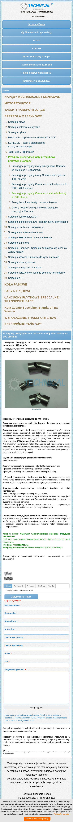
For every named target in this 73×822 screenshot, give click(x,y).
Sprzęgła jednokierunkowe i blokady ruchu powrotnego (38, 221)
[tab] (8, 586)
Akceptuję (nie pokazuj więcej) (37, 819)
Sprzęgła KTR (16, 278)
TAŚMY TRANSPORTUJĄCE (24, 109)
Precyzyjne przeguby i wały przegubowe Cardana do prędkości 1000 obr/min (39, 168)
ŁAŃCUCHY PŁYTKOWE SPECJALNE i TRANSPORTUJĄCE (32, 299)
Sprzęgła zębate (17, 132)
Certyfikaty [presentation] (41, 586)
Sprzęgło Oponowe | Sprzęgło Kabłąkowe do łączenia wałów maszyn (37, 250)
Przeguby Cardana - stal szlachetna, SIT (19, 590)
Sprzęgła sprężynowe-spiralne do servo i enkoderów (36, 272)
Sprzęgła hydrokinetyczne (22, 216)
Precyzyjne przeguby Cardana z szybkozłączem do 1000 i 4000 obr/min (39, 186)
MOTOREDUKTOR (17, 103)
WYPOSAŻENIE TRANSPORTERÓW (30, 318)
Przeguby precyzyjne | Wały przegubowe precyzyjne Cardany (31, 159)
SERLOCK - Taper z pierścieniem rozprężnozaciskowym (26, 144)
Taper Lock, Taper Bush (21, 151)
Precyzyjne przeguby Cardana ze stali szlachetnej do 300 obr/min (39, 195)
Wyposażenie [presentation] (19, 586)
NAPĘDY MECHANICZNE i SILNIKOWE (32, 97)
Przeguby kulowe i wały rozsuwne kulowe (34, 202)
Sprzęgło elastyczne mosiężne (24, 267)
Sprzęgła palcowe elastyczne (24, 127)
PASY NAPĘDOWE (17, 291)
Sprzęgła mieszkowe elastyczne (25, 232)
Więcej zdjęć (36, 409)
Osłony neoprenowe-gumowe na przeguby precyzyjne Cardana (35, 209)
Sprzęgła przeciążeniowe (22, 262)
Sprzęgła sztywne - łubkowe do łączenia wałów (33, 257)
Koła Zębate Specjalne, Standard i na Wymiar (31, 309)
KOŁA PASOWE (15, 284)
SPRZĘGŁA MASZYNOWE (23, 116)
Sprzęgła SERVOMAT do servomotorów (30, 237)
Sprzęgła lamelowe (18, 242)
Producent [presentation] (30, 586)
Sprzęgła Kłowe (16, 122)
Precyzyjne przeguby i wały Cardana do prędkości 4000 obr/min (39, 177)
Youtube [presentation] (51, 586)
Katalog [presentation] (8, 586)
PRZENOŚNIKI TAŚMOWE (23, 324)
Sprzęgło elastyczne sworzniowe (26, 227)
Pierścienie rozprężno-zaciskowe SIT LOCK (32, 137)
